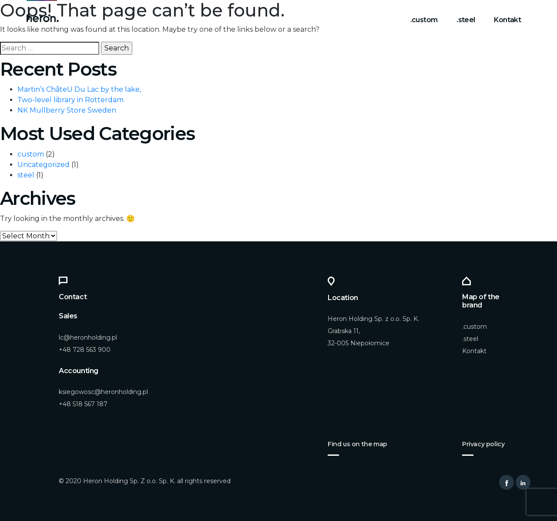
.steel (465, 20)
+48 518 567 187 (83, 404)
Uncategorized (43, 164)
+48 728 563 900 (85, 350)
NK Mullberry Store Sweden (66, 110)
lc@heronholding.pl (88, 337)
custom (30, 154)
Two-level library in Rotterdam (70, 100)
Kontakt (507, 20)
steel (25, 175)
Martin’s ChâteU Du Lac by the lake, (79, 89)
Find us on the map (357, 444)
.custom (424, 20)
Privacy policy (483, 444)
